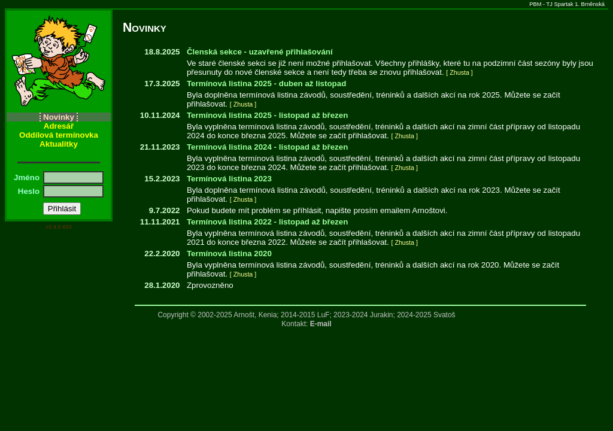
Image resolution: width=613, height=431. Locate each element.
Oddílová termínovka (58, 134)
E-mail (321, 324)
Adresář (59, 126)
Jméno (28, 177)
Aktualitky (59, 143)
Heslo (30, 191)
